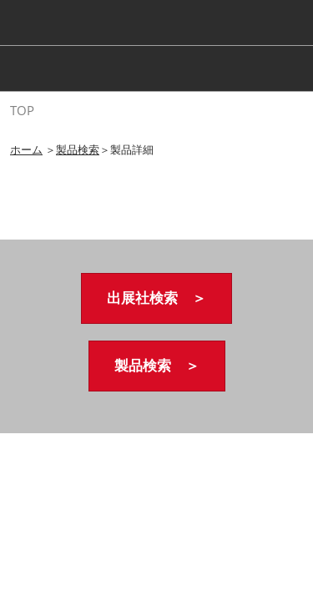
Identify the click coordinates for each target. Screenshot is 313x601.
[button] (156, 298)
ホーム (26, 149)
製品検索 (77, 149)
